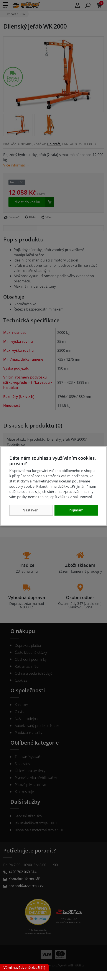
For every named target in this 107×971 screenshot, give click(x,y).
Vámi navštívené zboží (21, 967)
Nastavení (31, 510)
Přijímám (76, 510)
